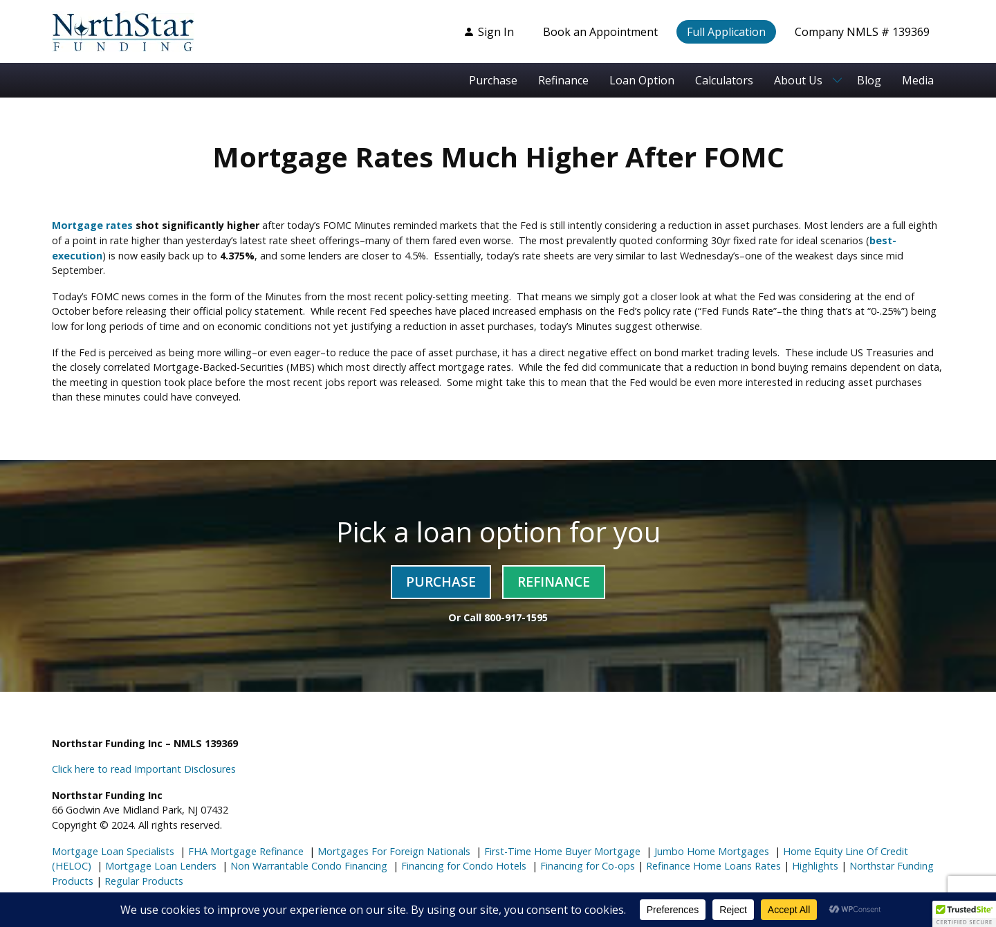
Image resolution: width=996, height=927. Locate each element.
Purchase (493, 80)
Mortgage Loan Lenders (159, 865)
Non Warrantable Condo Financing (307, 865)
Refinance (563, 80)
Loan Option (641, 80)
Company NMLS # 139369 (862, 31)
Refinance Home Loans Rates (712, 865)
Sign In (488, 32)
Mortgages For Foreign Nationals (392, 851)
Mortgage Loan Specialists (113, 851)
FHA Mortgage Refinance (246, 851)
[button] (964, 914)
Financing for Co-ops (586, 865)
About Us (798, 80)
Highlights (815, 865)
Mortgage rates (92, 225)
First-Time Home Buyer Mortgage (560, 851)
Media (918, 80)
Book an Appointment (600, 31)
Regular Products (142, 881)
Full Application (726, 31)
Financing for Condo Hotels (462, 865)
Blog (869, 80)
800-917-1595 (516, 617)
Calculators (724, 80)
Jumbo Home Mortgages (710, 851)
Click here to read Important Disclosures (144, 768)
